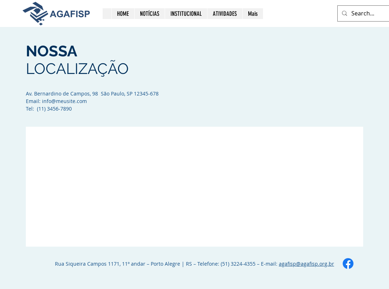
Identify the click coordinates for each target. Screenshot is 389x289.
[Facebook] (348, 263)
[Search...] (367, 13)
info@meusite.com (64, 101)
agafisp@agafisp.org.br (306, 263)
